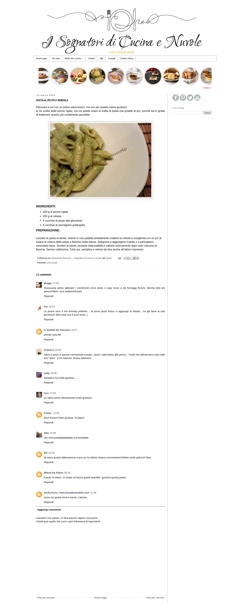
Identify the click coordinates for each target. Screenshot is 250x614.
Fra (46, 306)
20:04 (58, 349)
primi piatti (52, 262)
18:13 (52, 306)
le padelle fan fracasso (57, 330)
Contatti (111, 58)
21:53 (53, 393)
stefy (47, 373)
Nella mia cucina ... (74, 58)
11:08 (93, 492)
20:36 (54, 373)
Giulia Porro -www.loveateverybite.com (66, 492)
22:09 (53, 433)
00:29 (67, 472)
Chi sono (56, 58)
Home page (41, 58)
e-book (91, 58)
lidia (46, 433)
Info (101, 58)
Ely (46, 452)
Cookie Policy (126, 58)
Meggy (48, 283)
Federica (49, 349)
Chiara (48, 413)
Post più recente (46, 597)
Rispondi (48, 296)
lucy (46, 393)
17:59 (56, 283)
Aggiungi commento (49, 509)
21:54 (56, 413)
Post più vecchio (155, 597)
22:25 (51, 452)
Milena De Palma (53, 472)
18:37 (74, 330)
